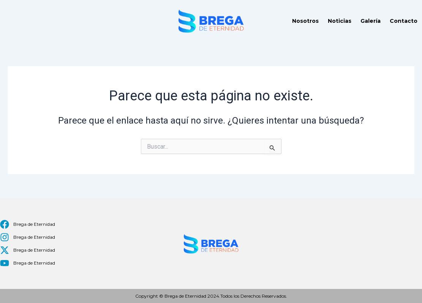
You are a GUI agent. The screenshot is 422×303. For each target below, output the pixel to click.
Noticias (339, 20)
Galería (370, 20)
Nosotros (305, 20)
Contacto (403, 20)
